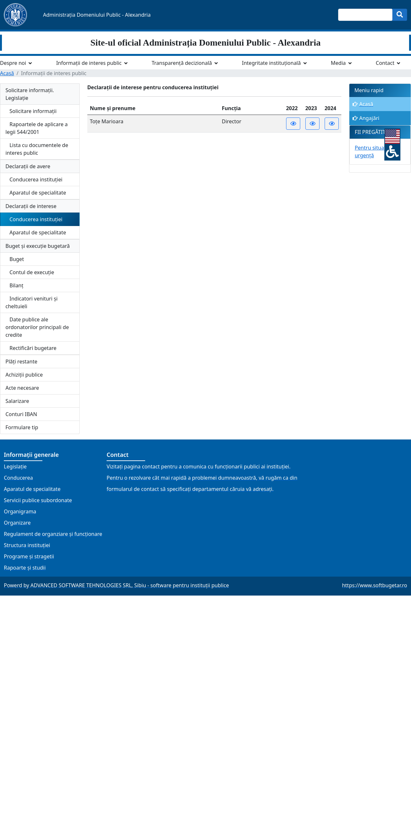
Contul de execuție (29, 272)
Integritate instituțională (271, 62)
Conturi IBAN (21, 414)
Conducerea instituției (33, 179)
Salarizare (17, 401)
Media (338, 62)
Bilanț (14, 285)
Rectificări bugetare (31, 348)
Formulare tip (21, 427)
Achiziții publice (24, 374)
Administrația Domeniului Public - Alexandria (97, 14)
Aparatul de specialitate (35, 192)
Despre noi (13, 62)
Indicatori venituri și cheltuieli (31, 302)
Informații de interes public (89, 62)
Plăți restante (21, 361)
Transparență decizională (182, 62)
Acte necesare (22, 387)
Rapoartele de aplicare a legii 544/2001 (36, 128)
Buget (14, 259)
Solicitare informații (31, 111)
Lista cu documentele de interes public (36, 149)
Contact (385, 62)
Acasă (7, 73)
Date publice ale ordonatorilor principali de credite (37, 327)
